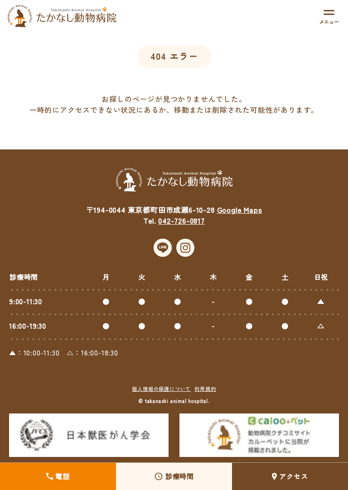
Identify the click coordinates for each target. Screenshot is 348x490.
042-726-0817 (181, 221)
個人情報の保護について (161, 390)
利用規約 (205, 390)
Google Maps (239, 211)
